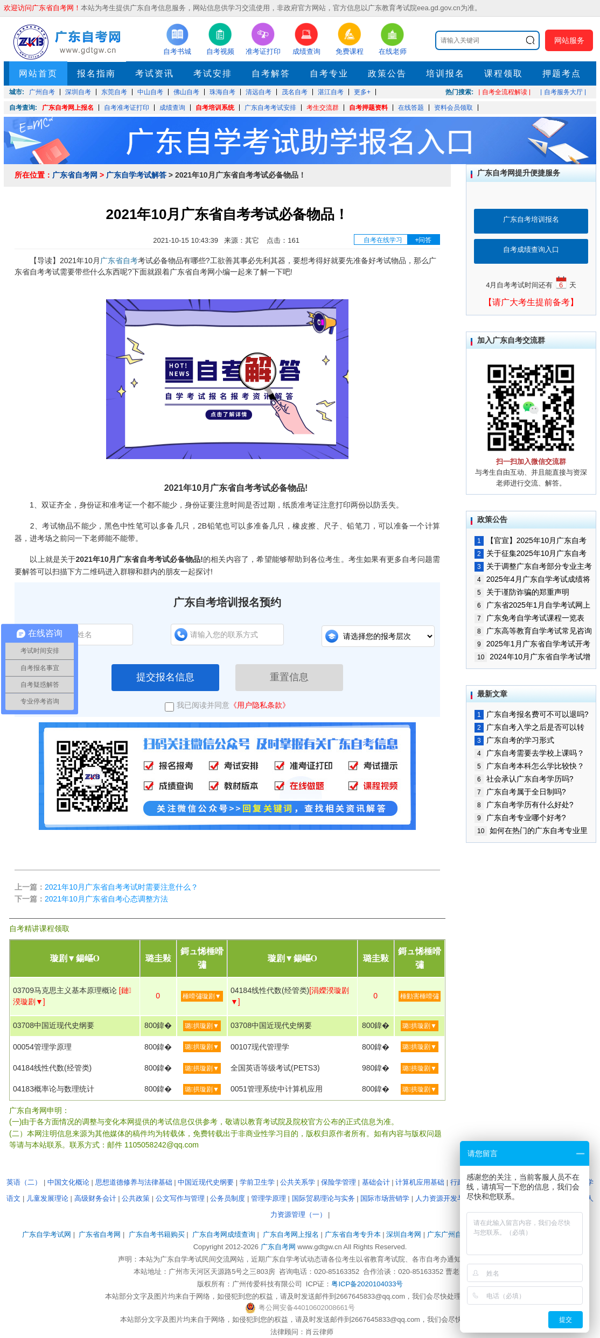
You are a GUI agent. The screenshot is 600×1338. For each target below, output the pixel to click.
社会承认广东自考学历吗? (524, 778)
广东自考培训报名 (531, 219)
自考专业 (329, 73)
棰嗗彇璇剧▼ (202, 996)
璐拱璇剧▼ (202, 1026)
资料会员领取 (453, 107)
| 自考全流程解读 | (504, 92)
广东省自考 (119, 260)
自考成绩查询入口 (531, 249)
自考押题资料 (368, 107)
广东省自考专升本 (353, 1234)
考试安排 (212, 73)
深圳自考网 (403, 1234)
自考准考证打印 (126, 107)
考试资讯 (154, 73)
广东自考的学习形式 (514, 740)
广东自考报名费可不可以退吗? (531, 714)
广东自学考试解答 (136, 175)
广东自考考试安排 (270, 107)
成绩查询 (172, 107)
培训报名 (445, 73)
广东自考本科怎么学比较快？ (529, 766)
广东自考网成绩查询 (223, 1234)
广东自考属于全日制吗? (520, 791)
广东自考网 (278, 1247)
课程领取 (503, 73)
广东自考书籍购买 (157, 1234)
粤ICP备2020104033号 (367, 1284)
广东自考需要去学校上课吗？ (529, 753)
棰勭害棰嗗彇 (419, 996)
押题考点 (561, 73)
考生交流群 (322, 107)
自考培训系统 (215, 107)
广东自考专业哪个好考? (520, 817)
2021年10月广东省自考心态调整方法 (106, 899)
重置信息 (289, 677)
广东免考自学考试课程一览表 (529, 618)
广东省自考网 (74, 175)
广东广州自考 (448, 1234)
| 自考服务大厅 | (563, 92)
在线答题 (411, 107)
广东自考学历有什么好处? (524, 804)
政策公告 (387, 73)
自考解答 (271, 73)
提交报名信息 (165, 677)
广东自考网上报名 (68, 107)
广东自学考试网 (46, 1234)
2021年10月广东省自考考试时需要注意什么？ (121, 887)
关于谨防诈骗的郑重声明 (522, 592)
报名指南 (96, 73)
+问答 (423, 240)
